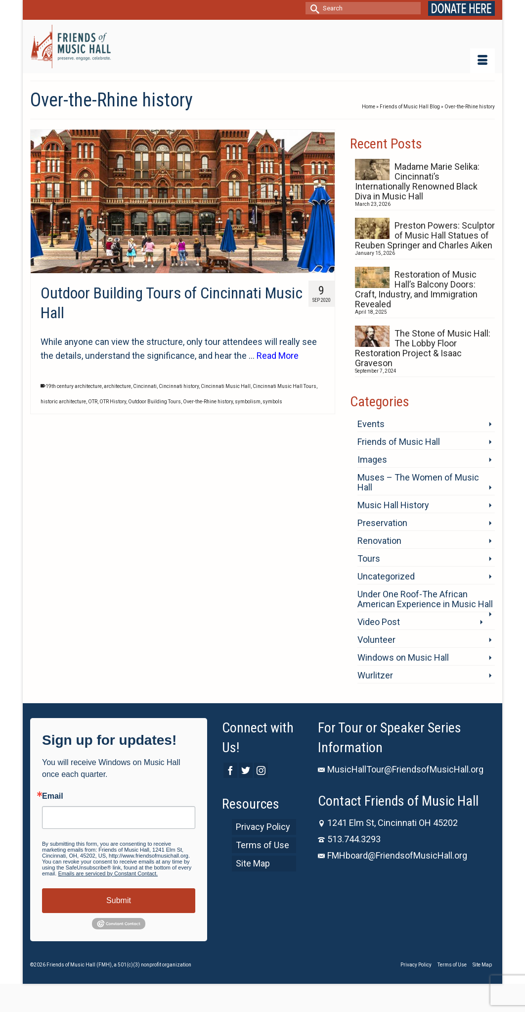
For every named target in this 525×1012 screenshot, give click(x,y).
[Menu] (482, 60)
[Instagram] (261, 770)
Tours (368, 558)
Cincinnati (145, 386)
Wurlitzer (375, 675)
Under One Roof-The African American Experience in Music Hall (425, 599)
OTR (92, 401)
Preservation (382, 523)
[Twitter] (246, 770)
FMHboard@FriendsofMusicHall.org (392, 855)
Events (371, 424)
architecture (117, 386)
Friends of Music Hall (398, 441)
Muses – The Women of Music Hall (418, 482)
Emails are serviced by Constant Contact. (108, 873)
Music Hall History (393, 505)
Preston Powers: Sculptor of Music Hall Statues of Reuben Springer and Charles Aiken (425, 235)
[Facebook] (230, 770)
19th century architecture (73, 386)
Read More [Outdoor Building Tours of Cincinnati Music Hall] (278, 355)
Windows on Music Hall (403, 657)
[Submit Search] (313, 8)
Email (52, 796)
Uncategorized (386, 576)
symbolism (248, 401)
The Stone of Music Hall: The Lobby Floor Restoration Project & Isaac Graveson (422, 348)
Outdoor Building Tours (154, 401)
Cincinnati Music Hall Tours (284, 386)
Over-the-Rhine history (208, 401)
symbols (272, 401)
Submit (118, 900)
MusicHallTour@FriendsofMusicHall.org (400, 769)
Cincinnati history (179, 386)
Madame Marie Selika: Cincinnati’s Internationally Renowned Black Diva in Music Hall (417, 181)
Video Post (378, 622)
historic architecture (63, 401)
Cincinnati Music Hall (226, 386)
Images (372, 459)
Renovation (379, 540)
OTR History (112, 401)
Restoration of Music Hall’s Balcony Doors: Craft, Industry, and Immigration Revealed (416, 289)
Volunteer (376, 639)
